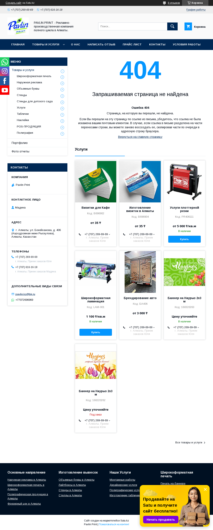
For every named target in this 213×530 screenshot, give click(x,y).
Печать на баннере (173, 483)
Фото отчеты (20, 151)
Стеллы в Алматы (70, 495)
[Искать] (172, 26)
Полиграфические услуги (126, 490)
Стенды (22, 95)
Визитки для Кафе (96, 207)
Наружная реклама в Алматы (26, 479)
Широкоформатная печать (34, 76)
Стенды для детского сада (35, 101)
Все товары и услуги (188, 442)
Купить (184, 239)
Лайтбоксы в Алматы (72, 484)
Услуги (21, 107)
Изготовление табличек (125, 495)
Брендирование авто (140, 298)
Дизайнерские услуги (123, 484)
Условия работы (187, 44)
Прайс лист (132, 44)
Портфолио (20, 143)
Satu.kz (124, 520)
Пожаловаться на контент (114, 524)
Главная (18, 44)
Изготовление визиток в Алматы (140, 209)
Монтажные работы (122, 479)
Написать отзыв (101, 44)
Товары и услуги (45, 44)
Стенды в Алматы (70, 490)
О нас (75, 44)
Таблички (23, 113)
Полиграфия (25, 132)
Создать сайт (13, 2)
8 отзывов (174, 2)
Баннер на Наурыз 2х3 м (184, 299)
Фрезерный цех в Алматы (24, 503)
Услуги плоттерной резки (184, 209)
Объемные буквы (28, 88)
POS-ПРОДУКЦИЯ (29, 126)
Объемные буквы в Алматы (76, 479)
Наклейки (23, 120)
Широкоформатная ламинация (95, 299)
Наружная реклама (29, 82)
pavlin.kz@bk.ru (25, 294)
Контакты (157, 44)
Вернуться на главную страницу (140, 136)
